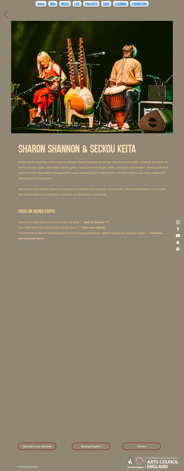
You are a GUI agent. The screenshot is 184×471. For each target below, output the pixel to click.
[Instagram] (177, 222)
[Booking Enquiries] (91, 446)
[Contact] (142, 446)
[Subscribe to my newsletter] (37, 446)
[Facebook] (177, 228)
